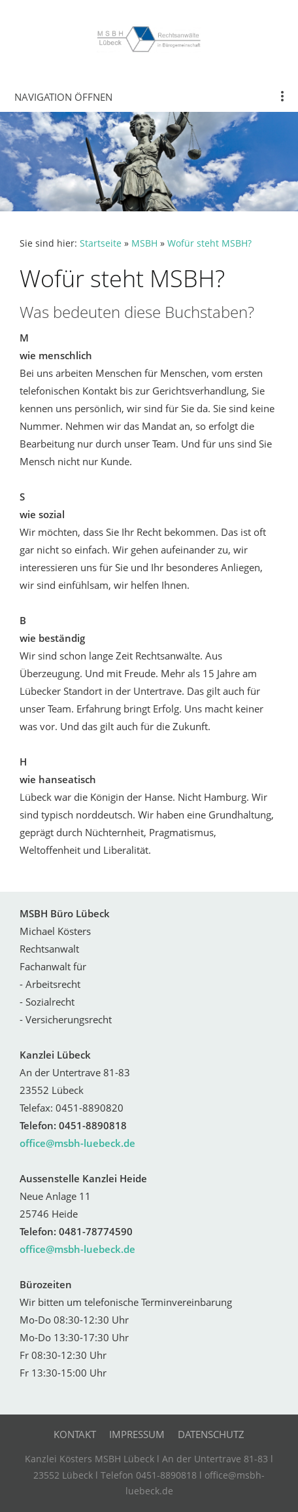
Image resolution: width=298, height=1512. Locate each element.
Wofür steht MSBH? (209, 243)
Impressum (137, 1434)
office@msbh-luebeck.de (77, 1143)
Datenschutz (211, 1434)
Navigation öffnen (63, 96)
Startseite (101, 243)
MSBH (144, 243)
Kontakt (75, 1434)
